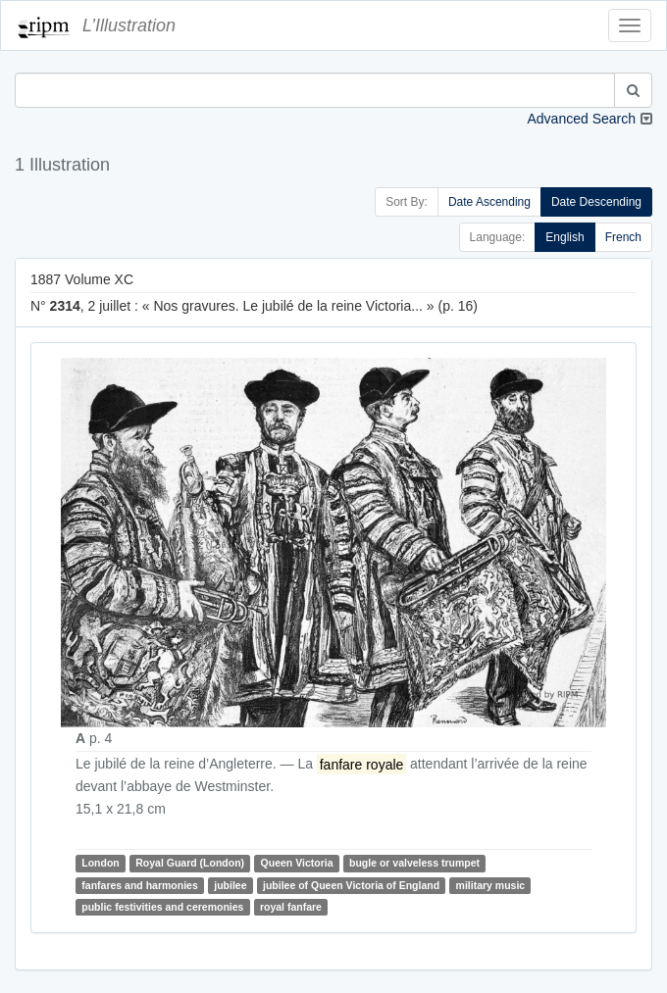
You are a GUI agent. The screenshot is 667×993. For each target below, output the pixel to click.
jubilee (230, 885)
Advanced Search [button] (581, 118)
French (623, 237)
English (564, 237)
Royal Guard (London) (189, 863)
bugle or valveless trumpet (414, 863)
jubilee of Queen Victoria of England (351, 885)
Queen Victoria (297, 863)
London (100, 863)
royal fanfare (291, 907)
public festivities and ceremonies (162, 907)
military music (491, 885)
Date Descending (596, 202)
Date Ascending (489, 202)
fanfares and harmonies (139, 885)
